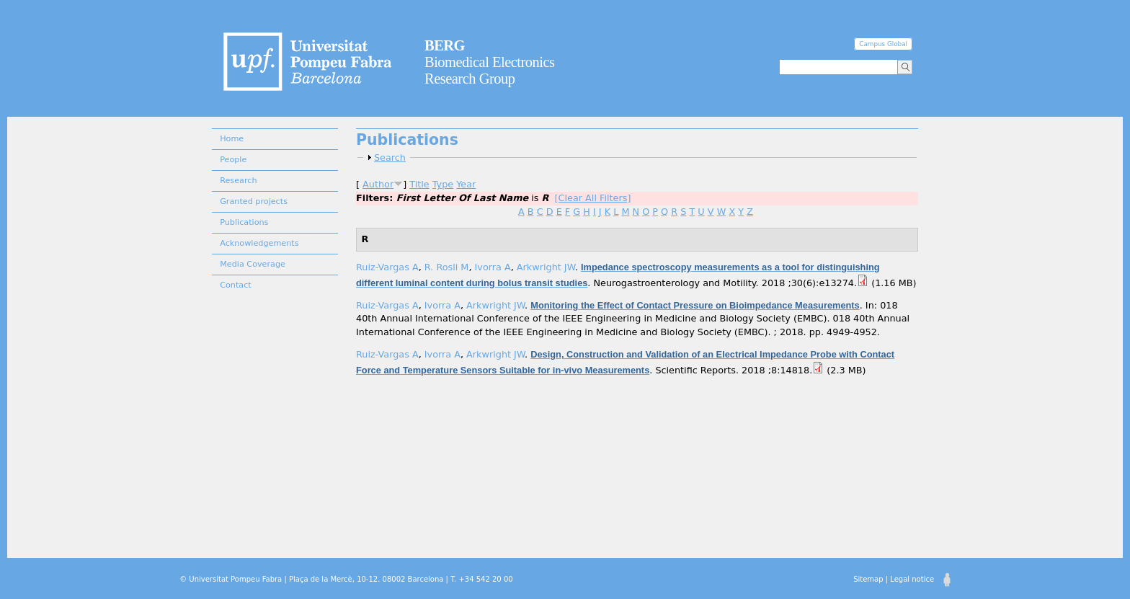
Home (232, 138)
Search (390, 157)
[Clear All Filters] (593, 197)
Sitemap (868, 579)
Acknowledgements (259, 243)
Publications (244, 222)
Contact (236, 285)
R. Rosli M (446, 267)
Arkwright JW (546, 267)
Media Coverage (252, 264)
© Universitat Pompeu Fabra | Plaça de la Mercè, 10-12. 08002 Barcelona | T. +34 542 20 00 (345, 579)
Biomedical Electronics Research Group (489, 61)
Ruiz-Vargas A (387, 267)
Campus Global (883, 44)
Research (238, 180)
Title (419, 184)
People (233, 159)
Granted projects (254, 201)
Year (466, 184)
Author (377, 184)
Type (442, 184)
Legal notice (912, 579)
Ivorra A (493, 267)
